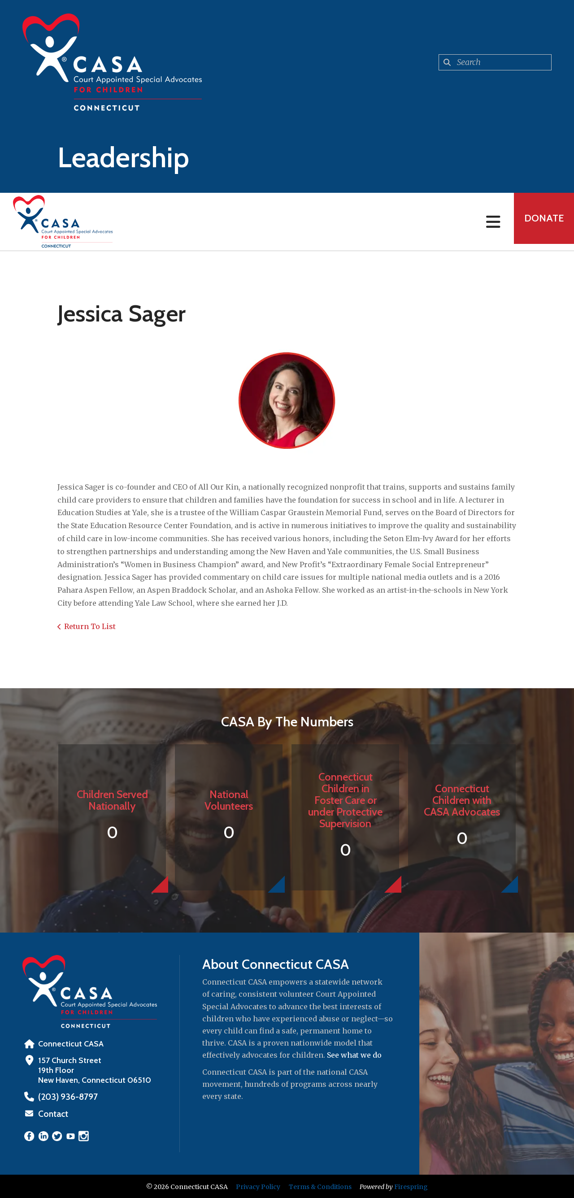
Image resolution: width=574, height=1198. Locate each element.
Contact (52, 1113)
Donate (541, 222)
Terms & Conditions (320, 1186)
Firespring (411, 1186)
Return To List (90, 626)
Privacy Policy (258, 1186)
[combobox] (495, 62)
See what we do (354, 1054)
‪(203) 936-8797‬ (65, 1097)
